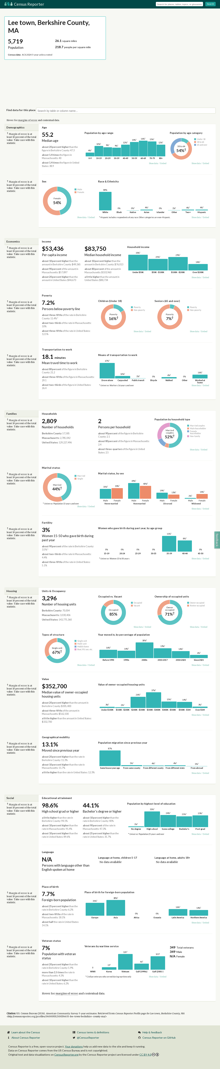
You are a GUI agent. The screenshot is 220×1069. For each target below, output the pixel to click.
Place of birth (50, 886)
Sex (44, 181)
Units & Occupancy (53, 591)
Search (210, 4)
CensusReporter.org (66, 1054)
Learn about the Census (26, 1032)
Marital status (51, 467)
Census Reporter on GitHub (159, 1037)
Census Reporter (24, 4)
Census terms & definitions (93, 1032)
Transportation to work (57, 349)
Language (48, 852)
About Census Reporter (26, 1037)
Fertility (47, 522)
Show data (153, 163)
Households (49, 413)
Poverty (47, 295)
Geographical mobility (56, 737)
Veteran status (51, 940)
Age (44, 127)
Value (45, 679)
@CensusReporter (88, 1037)
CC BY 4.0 (149, 1054)
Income (46, 241)
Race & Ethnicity (108, 181)
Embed (163, 163)
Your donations (74, 1046)
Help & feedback (152, 1032)
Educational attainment (57, 798)
